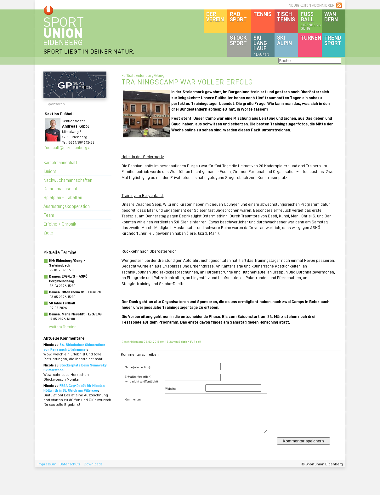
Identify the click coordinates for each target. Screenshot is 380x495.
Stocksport (238, 40)
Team (48, 215)
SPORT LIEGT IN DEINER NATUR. (89, 51)
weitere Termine (63, 326)
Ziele (48, 232)
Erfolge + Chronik (59, 224)
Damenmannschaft (61, 188)
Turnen (311, 37)
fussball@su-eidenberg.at (68, 147)
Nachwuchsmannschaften (67, 180)
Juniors (49, 171)
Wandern (331, 16)
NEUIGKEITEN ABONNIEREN (312, 5)
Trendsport (332, 40)
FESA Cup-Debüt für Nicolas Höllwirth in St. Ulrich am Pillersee (74, 388)
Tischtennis (286, 16)
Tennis (262, 13)
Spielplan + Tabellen (62, 197)
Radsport (238, 16)
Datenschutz (70, 464)
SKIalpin (284, 40)
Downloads (93, 464)
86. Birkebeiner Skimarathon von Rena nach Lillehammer (74, 347)
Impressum (46, 464)
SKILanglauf (261, 45)
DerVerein (215, 16)
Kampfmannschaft (60, 162)
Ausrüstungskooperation (66, 206)
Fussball (311, 20)
